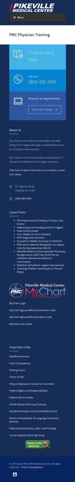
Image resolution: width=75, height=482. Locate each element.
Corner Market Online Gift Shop (27, 435)
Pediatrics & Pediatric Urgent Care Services (40, 265)
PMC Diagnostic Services (30, 237)
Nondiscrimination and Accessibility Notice (33, 411)
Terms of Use (16, 377)
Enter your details (42, 109)
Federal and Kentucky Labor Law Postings (32, 428)
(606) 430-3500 (42, 82)
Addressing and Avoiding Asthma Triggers (40, 227)
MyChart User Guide (20, 324)
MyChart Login (37, 294)
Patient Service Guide (21, 397)
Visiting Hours (17, 370)
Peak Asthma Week (27, 231)
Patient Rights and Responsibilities (28, 390)
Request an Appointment (44, 98)
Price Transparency (20, 363)
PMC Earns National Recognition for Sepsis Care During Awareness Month (40, 246)
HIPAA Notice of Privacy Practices (27, 404)
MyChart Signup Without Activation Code (32, 310)
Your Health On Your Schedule (34, 234)
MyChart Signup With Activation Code (30, 317)
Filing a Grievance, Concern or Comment (31, 384)
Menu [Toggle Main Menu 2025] (18, 17)
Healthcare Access (19, 356)
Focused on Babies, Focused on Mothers (39, 241)
